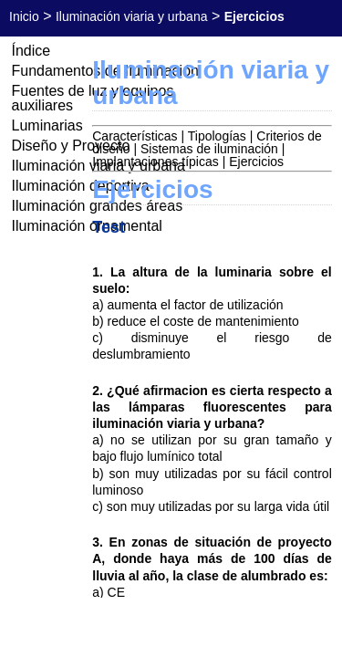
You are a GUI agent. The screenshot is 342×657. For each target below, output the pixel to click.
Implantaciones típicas (155, 161)
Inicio (24, 16)
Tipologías (217, 136)
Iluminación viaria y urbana (132, 16)
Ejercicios (256, 161)
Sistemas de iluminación (209, 148)
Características (134, 136)
